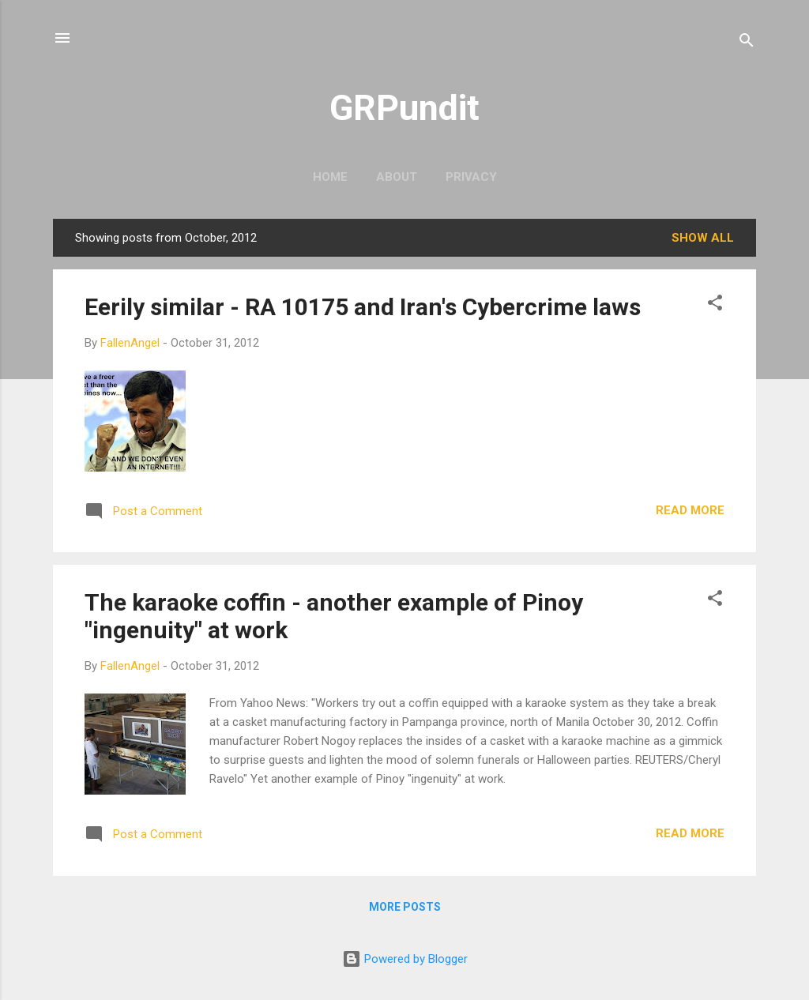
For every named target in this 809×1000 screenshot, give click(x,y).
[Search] (746, 43)
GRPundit (404, 108)
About (396, 177)
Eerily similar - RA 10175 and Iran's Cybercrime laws (363, 307)
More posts (405, 906)
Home (330, 177)
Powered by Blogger (405, 959)
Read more (690, 510)
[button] (715, 305)
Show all (703, 238)
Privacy (471, 177)
